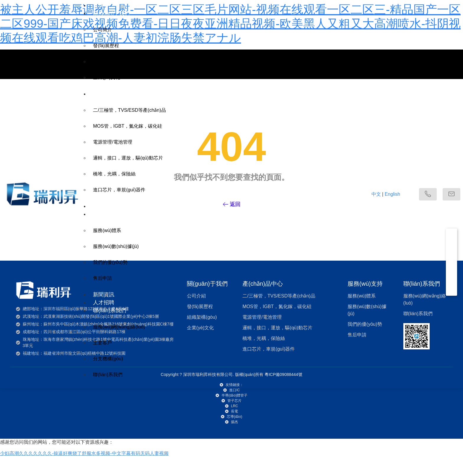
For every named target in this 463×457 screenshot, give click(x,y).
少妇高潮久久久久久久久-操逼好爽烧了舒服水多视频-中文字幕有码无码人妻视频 (84, 453)
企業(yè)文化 (106, 77)
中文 (376, 194)
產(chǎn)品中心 (111, 94)
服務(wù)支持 (109, 214)
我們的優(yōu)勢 (110, 262)
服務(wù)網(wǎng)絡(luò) (119, 326)
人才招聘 (103, 302)
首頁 (98, 5)
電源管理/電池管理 (112, 141)
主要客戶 (102, 342)
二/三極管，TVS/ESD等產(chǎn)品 (129, 110)
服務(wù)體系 (107, 230)
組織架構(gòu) (108, 61)
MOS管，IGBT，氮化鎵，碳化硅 (127, 126)
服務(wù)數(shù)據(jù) (116, 246)
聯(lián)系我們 (109, 310)
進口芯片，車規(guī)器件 (119, 189)
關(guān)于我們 (111, 13)
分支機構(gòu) (108, 358)
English (392, 194)
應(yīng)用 (105, 206)
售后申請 (102, 278)
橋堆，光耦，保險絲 (114, 173)
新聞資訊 (103, 294)
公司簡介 (102, 29)
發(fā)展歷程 (106, 45)
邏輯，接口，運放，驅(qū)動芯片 (128, 157)
